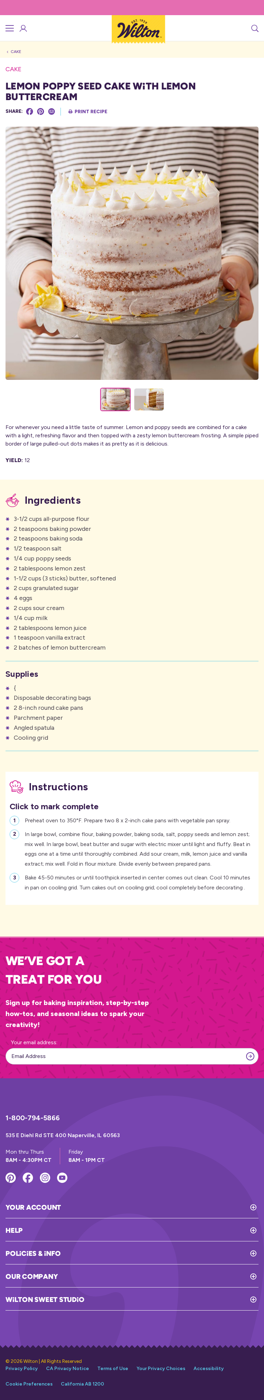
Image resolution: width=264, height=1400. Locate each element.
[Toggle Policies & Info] (159, 1253)
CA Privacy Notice (67, 1368)
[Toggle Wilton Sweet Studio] (171, 1299)
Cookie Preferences (29, 1384)
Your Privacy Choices (160, 1368)
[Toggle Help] (140, 1230)
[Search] (254, 28)
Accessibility (209, 1368)
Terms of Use (112, 1368)
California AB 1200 (82, 1384)
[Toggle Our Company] (158, 1276)
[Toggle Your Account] (159, 1207)
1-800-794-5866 (33, 1118)
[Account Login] (23, 28)
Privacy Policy (22, 1368)
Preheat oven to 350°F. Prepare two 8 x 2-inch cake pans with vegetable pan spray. (127, 820)
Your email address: (34, 1042)
